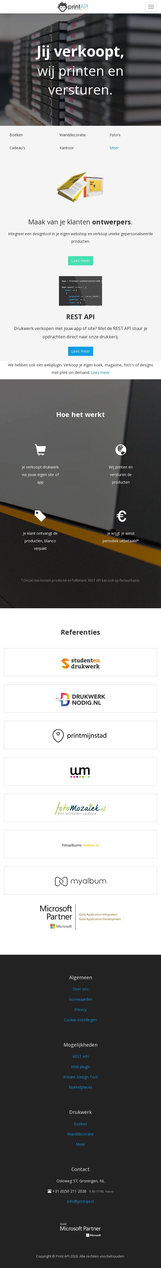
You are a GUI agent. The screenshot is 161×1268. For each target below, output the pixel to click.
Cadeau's (17, 147)
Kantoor (67, 147)
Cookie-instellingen (80, 1019)
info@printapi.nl (80, 1201)
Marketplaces (80, 1087)
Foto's (115, 134)
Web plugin (80, 1066)
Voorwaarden (80, 999)
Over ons (81, 989)
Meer (114, 147)
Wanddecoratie (73, 134)
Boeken (16, 134)
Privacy (80, 1009)
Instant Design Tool (80, 1076)
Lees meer (80, 260)
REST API (80, 1056)
